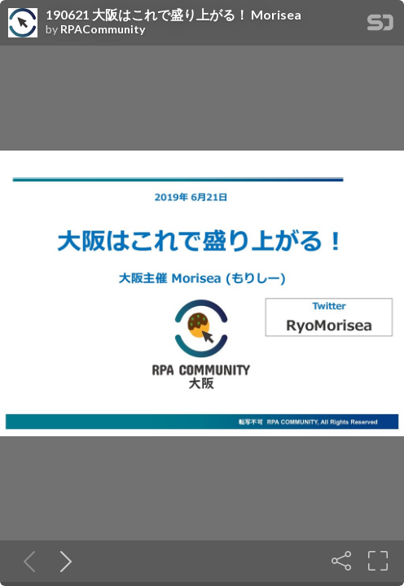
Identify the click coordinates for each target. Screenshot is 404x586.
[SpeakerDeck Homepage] (380, 25)
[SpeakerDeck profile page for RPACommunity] (22, 23)
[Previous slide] (26, 561)
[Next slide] (63, 561)
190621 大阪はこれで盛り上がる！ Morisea (173, 14)
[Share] (341, 561)
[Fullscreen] (378, 561)
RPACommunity (102, 29)
